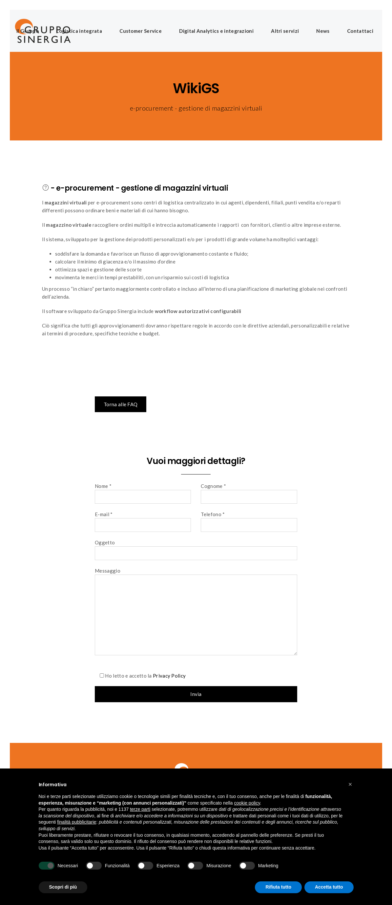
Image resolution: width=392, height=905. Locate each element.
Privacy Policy (169, 676)
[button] (350, 784)
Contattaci (360, 31)
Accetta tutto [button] (329, 887)
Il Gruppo (27, 31)
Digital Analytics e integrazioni (216, 31)
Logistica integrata (79, 31)
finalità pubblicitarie (76, 822)
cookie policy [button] (247, 803)
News (322, 31)
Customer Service (140, 31)
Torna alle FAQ (120, 404)
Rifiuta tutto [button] (278, 887)
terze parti (140, 809)
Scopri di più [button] (63, 887)
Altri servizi (285, 31)
